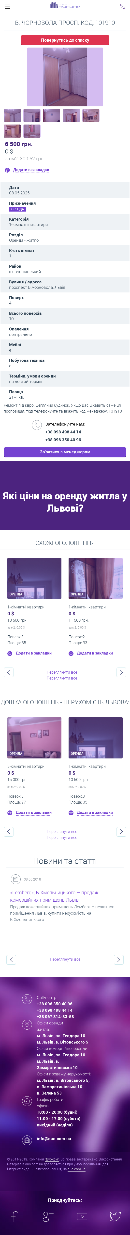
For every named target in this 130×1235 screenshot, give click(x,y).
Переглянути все (62, 672)
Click (7, 7)
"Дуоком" (52, 1159)
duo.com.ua (77, 1169)
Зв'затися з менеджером (65, 451)
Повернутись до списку (65, 40)
